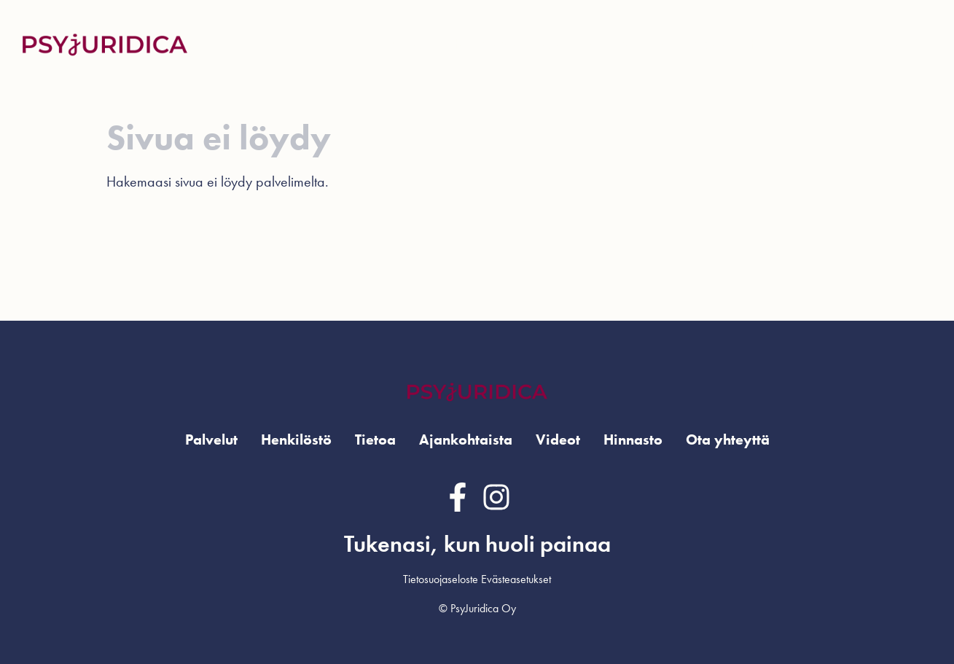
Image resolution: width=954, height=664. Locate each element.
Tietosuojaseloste (440, 579)
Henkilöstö (485, 43)
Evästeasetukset (516, 579)
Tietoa (375, 439)
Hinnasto (775, 43)
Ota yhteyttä (876, 43)
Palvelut (211, 439)
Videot (711, 43)
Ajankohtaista (631, 43)
